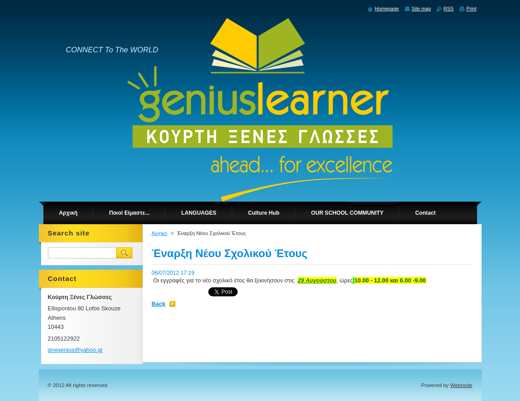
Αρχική (160, 233)
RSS (449, 8)
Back (159, 303)
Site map (421, 8)
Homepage (387, 8)
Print (471, 8)
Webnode (461, 385)
